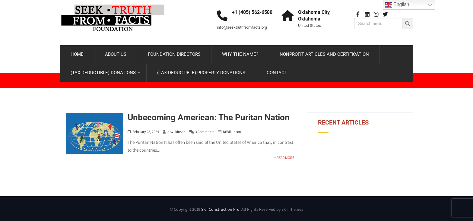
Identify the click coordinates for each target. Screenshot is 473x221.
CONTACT (277, 72)
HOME (77, 54)
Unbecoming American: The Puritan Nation (209, 117)
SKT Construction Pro (220, 209)
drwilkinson (176, 131)
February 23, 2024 (145, 131)
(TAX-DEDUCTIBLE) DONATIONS (106, 72)
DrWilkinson (232, 131)
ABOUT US (115, 54)
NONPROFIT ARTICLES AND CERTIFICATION (324, 54)
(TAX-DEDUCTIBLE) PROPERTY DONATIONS (201, 72)
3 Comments (204, 131)
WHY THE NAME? (240, 54)
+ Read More (284, 157)
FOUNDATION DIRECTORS (174, 54)
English (397, 4)
